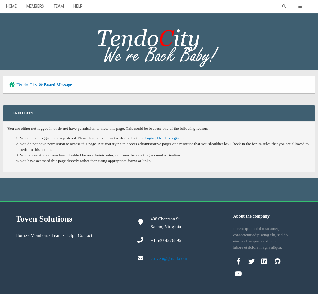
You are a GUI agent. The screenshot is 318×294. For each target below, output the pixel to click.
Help (77, 6)
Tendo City (26, 84)
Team (59, 6)
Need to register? (171, 138)
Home (11, 6)
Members (35, 6)
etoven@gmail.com (169, 258)
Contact (85, 235)
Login (149, 138)
